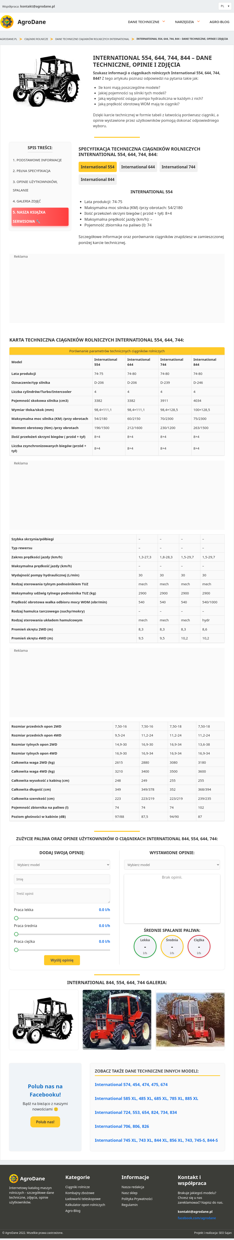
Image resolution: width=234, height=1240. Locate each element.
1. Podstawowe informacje (37, 160)
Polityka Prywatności (137, 1199)
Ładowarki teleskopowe (83, 1199)
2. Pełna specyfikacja (32, 170)
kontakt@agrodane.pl (37, 6)
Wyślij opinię (62, 960)
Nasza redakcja (133, 1187)
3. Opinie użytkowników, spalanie (35, 186)
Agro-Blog (219, 21)
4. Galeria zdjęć (27, 201)
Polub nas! (45, 1121)
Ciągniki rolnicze (36, 39)
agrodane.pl (8, 39)
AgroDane (32, 22)
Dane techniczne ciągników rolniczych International (92, 39)
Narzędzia (190, 21)
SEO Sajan (225, 1233)
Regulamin (130, 1205)
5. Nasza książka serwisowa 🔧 (29, 217)
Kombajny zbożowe (79, 1193)
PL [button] (222, 6)
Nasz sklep (130, 1193)
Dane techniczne (149, 21)
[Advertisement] (117, 291)
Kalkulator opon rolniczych (85, 1205)
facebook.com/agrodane (197, 1218)
